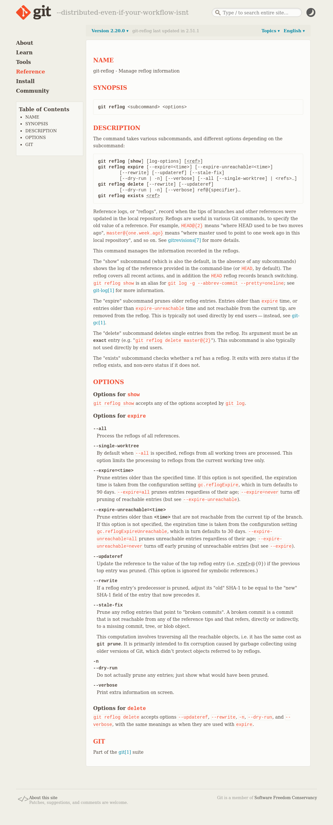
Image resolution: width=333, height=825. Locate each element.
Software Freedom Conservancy (286, 798)
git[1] (124, 752)
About (24, 43)
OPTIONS (35, 137)
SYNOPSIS (36, 123)
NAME (32, 117)
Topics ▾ (271, 30)
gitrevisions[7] (184, 240)
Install (25, 81)
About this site (43, 798)
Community (32, 91)
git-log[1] (103, 290)
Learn (24, 53)
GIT (29, 144)
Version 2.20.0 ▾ (110, 30)
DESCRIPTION (41, 130)
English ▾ (294, 30)
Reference (30, 72)
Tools (23, 62)
